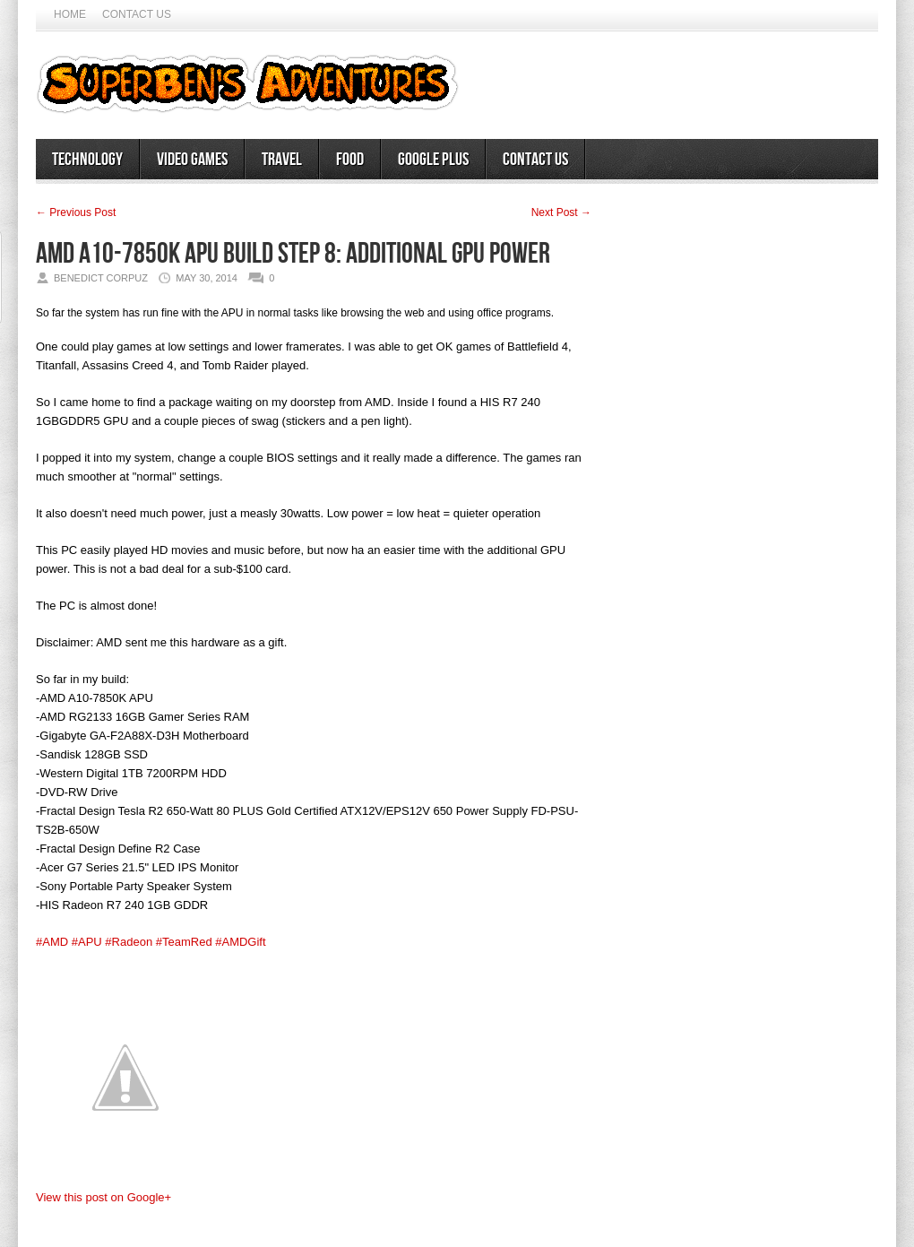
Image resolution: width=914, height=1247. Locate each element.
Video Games (192, 159)
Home (70, 14)
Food (350, 159)
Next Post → (561, 212)
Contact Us (136, 14)
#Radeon (128, 941)
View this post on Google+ (103, 1197)
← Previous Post (76, 212)
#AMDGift (240, 941)
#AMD (52, 941)
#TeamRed (184, 941)
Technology (87, 159)
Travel (282, 159)
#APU (87, 941)
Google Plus (433, 159)
